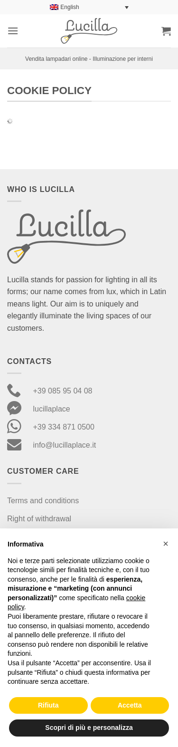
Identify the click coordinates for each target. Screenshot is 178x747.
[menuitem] (89, 7)
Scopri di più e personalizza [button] (88, 727)
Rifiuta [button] (48, 705)
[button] (13, 30)
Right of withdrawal (39, 519)
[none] (89, 7)
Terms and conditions (43, 501)
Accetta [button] (130, 705)
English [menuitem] (69, 7)
